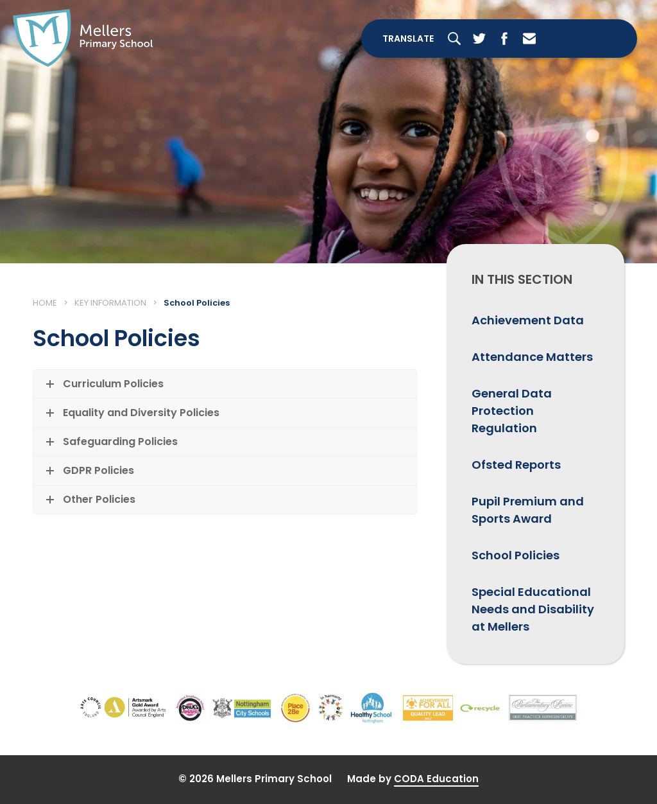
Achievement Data (528, 320)
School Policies (515, 555)
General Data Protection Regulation (512, 410)
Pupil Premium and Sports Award (528, 510)
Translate (408, 38)
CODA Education (436, 778)
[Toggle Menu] (592, 38)
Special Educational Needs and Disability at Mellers (533, 609)
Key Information (110, 303)
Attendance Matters (532, 357)
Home (45, 303)
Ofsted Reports (516, 465)
